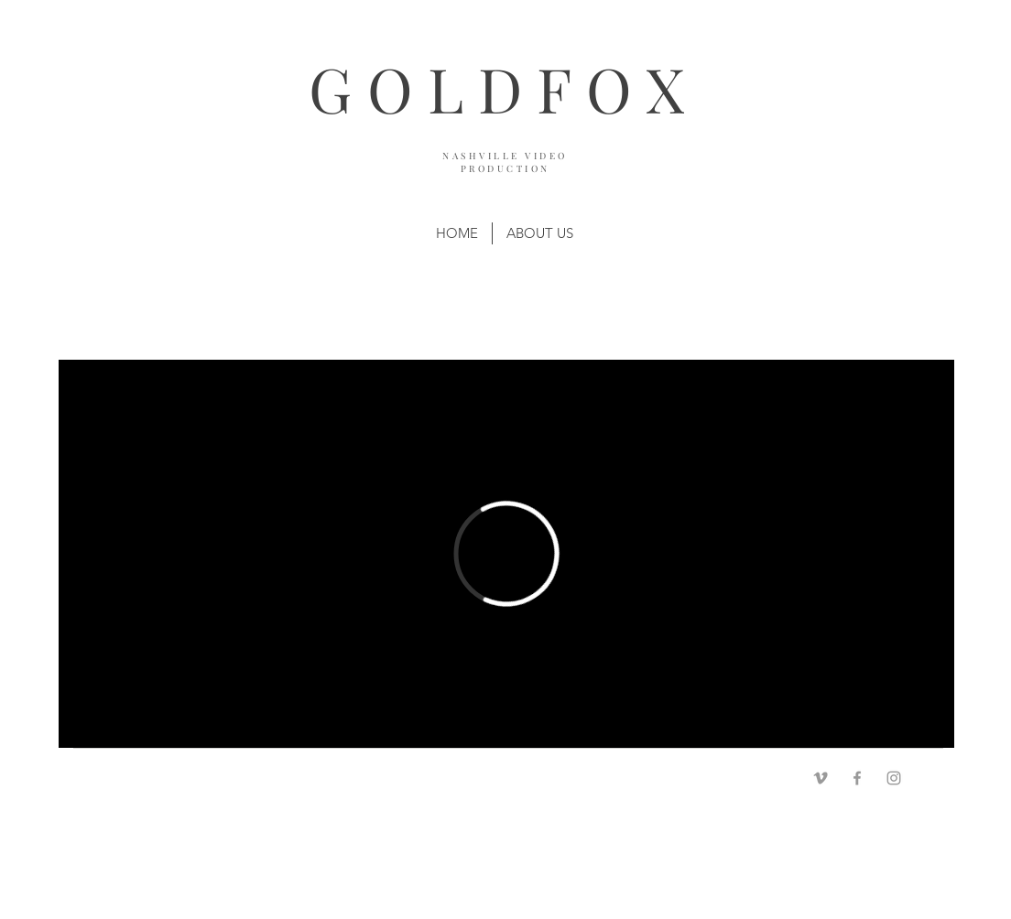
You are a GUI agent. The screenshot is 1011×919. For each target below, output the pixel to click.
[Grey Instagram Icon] (894, 778)
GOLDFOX (504, 88)
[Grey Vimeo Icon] (820, 778)
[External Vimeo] (506, 554)
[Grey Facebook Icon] (857, 778)
